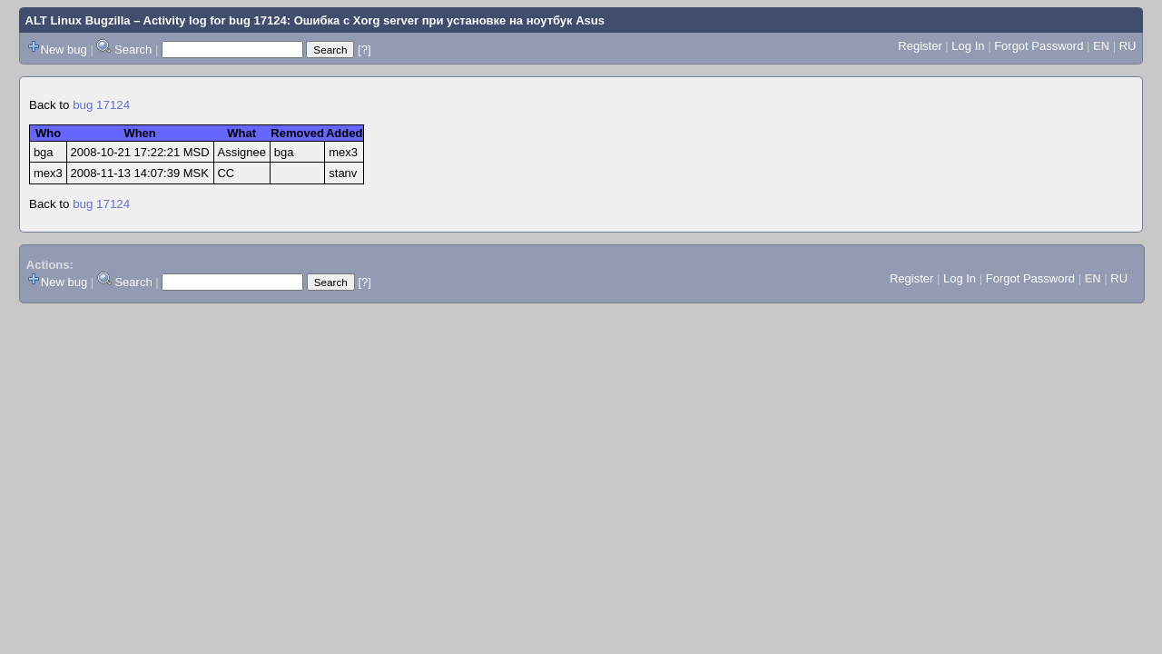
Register (919, 46)
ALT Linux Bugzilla (78, 20)
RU (1128, 46)
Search (133, 49)
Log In (967, 46)
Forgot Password (1038, 46)
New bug (64, 49)
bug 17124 (101, 105)
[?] (364, 49)
